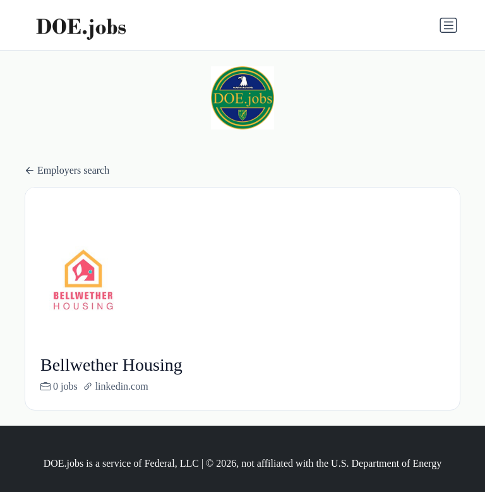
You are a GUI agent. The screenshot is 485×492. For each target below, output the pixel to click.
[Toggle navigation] (448, 25)
